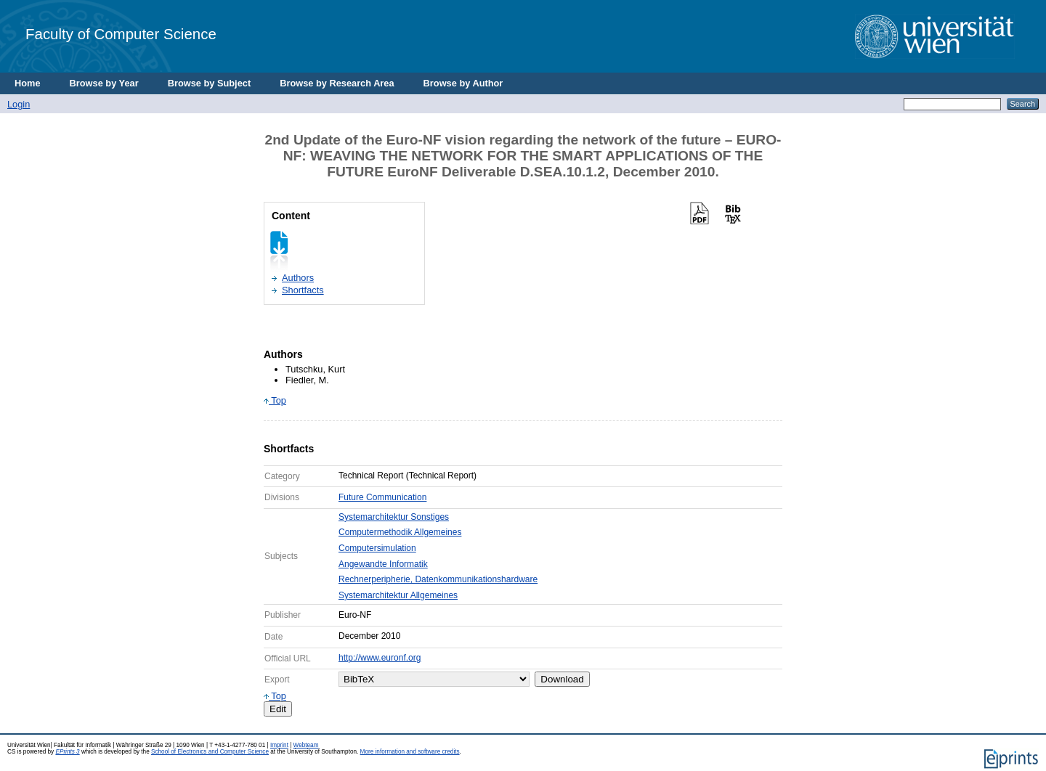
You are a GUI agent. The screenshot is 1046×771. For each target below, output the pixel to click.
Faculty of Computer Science (120, 33)
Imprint (279, 745)
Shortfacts (303, 290)
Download (561, 679)
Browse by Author (463, 83)
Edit (277, 708)
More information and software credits (410, 751)
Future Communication (382, 497)
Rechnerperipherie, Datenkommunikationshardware (438, 579)
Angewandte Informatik (383, 564)
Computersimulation (377, 548)
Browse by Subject (209, 83)
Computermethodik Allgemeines (399, 532)
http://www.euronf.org (379, 658)
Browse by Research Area (337, 83)
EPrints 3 (67, 751)
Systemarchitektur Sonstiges (393, 517)
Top (275, 400)
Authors (298, 277)
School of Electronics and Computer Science (210, 751)
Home (28, 83)
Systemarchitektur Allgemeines (398, 595)
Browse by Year (104, 83)
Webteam (306, 745)
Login (18, 104)
